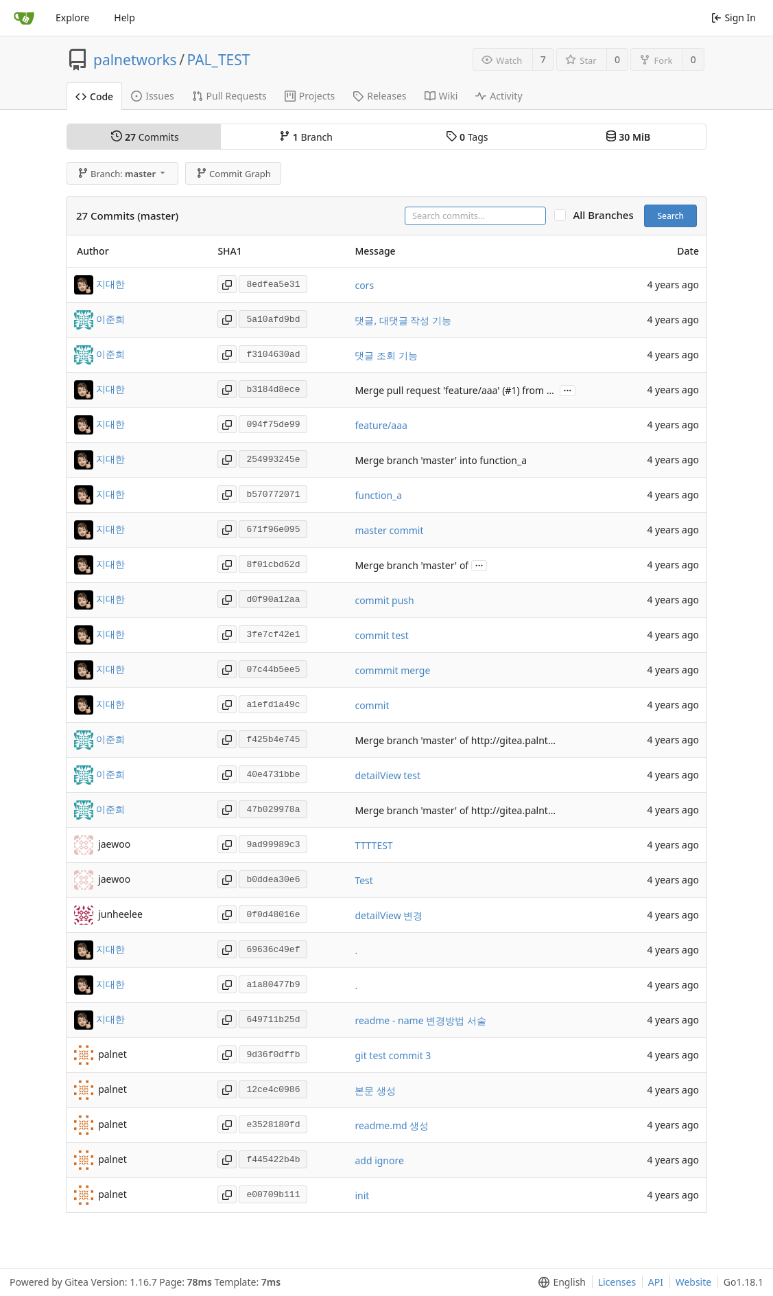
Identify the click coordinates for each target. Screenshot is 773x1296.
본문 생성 (375, 1090)
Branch (306, 136)
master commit (389, 530)
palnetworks (135, 60)
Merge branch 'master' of (411, 565)
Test (363, 880)
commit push (384, 600)
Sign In (734, 17)
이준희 (110, 318)
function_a (378, 495)
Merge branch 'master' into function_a (441, 460)
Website (694, 1281)
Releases (379, 95)
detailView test (387, 775)
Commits (144, 136)
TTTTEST (373, 845)
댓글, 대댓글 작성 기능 (403, 320)
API (655, 1281)
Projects (310, 95)
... (568, 389)
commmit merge (392, 670)
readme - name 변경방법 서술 (420, 1020)
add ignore (379, 1160)
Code (94, 96)
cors (364, 285)
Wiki (441, 95)
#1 (510, 390)
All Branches (607, 215)
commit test (381, 635)
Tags (467, 136)
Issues (152, 95)
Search (670, 216)
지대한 (110, 283)
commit (372, 705)
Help (124, 17)
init (362, 1195)
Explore (72, 17)
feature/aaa (381, 425)
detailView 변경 (389, 915)
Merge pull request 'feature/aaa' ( (430, 390)
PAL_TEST (218, 60)
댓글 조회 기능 (386, 355)
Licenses (617, 1281)
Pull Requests (229, 95)
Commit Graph (233, 173)
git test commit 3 (393, 1055)
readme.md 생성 (392, 1125)
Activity (498, 95)
